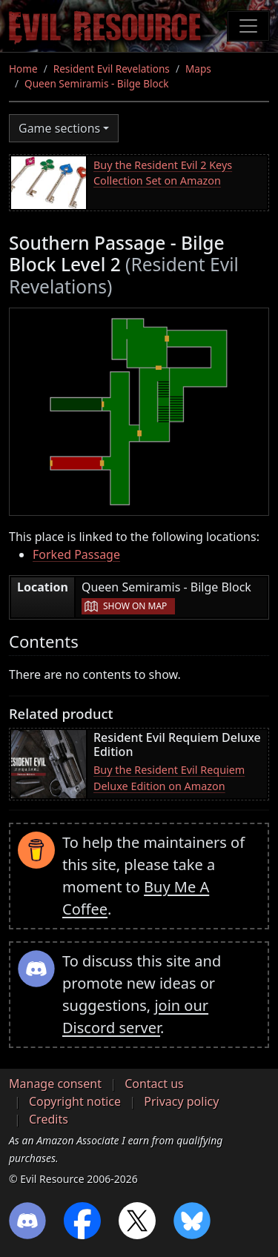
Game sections (59, 128)
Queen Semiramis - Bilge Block (96, 83)
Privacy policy (181, 1101)
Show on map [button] (135, 606)
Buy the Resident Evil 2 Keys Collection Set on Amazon (162, 173)
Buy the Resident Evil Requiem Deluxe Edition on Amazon (169, 778)
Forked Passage (76, 554)
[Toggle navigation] (248, 26)
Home (23, 69)
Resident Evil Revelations (111, 69)
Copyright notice (75, 1101)
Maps (198, 69)
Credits (48, 1119)
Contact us (154, 1083)
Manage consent (55, 1083)
